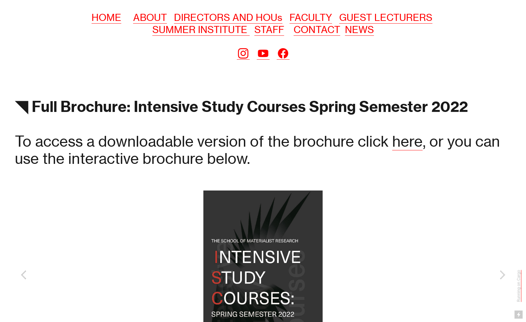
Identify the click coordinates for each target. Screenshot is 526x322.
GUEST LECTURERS (385, 17)
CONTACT (317, 29)
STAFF (269, 29)
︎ (263, 53)
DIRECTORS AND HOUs (228, 17)
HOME (106, 17)
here (407, 141)
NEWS (359, 29)
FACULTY (311, 17)
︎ (283, 53)
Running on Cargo (519, 286)
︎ (243, 53)
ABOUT (150, 17)
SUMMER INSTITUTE (201, 29)
